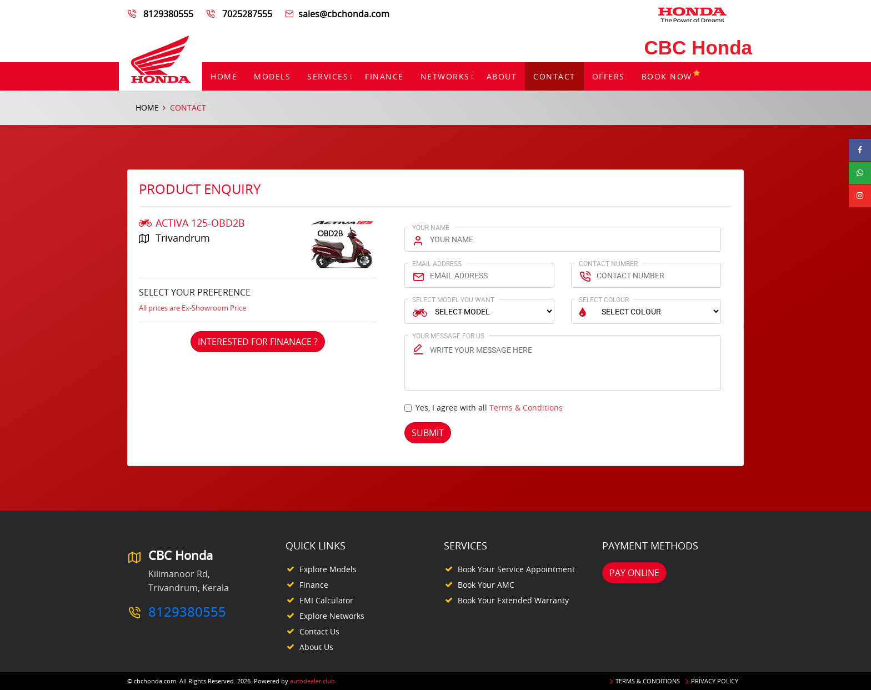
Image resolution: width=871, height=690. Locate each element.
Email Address (437, 263)
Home (224, 76)
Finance (384, 76)
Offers (608, 76)
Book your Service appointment (516, 569)
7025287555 (247, 14)
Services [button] (327, 76)
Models (272, 76)
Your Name (430, 227)
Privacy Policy (714, 681)
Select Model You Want (453, 299)
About (502, 76)
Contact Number (608, 263)
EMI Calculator (326, 600)
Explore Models (328, 569)
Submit (428, 433)
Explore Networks (331, 616)
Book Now (671, 76)
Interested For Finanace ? (258, 342)
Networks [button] (445, 76)
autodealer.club (312, 681)
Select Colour (604, 299)
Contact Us (319, 631)
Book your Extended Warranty (513, 600)
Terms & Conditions (526, 407)
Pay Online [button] (634, 573)
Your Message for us (448, 335)
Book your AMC (486, 584)
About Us (316, 647)
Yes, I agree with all (489, 407)
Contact (554, 76)
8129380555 (168, 14)
